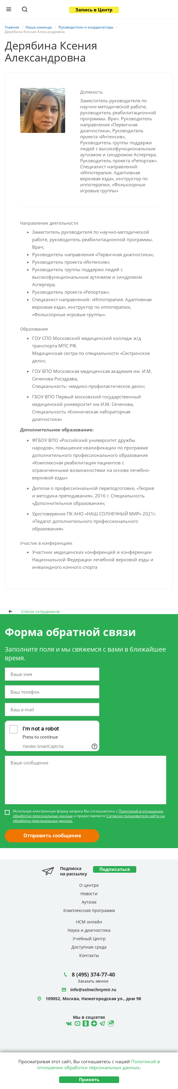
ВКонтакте (68, 1022)
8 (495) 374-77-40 (93, 974)
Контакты (89, 955)
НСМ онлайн (89, 922)
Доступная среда (89, 947)
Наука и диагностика (89, 930)
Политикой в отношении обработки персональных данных (98, 1064)
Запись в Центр (94, 10)
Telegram (93, 1022)
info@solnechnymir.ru (93, 990)
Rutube (110, 1022)
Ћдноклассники (85, 1022)
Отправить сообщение (52, 835)
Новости (89, 893)
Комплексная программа (89, 910)
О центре (89, 885)
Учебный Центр (89, 938)
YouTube (76, 1022)
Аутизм (89, 902)
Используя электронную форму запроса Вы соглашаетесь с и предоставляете (89, 816)
